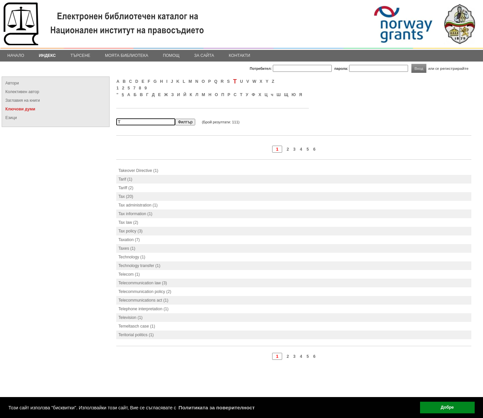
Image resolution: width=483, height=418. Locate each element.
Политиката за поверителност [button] (217, 407)
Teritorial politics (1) (136, 335)
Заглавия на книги (22, 100)
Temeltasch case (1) (136, 326)
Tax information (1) (135, 213)
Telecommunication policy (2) (144, 291)
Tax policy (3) (130, 231)
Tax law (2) (128, 222)
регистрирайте (454, 68)
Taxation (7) (129, 239)
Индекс (47, 55)
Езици (11, 117)
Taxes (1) (126, 248)
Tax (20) (125, 196)
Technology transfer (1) (139, 265)
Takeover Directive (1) (138, 170)
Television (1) (130, 317)
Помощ (171, 55)
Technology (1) (131, 257)
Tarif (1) (125, 179)
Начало (15, 55)
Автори (12, 83)
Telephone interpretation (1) (143, 309)
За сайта (204, 55)
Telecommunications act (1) (143, 300)
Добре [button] (447, 407)
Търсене (80, 55)
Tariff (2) (125, 188)
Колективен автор (22, 91)
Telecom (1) (129, 274)
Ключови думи (20, 109)
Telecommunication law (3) (142, 283)
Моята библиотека (126, 55)
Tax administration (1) (138, 205)
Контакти (239, 55)
